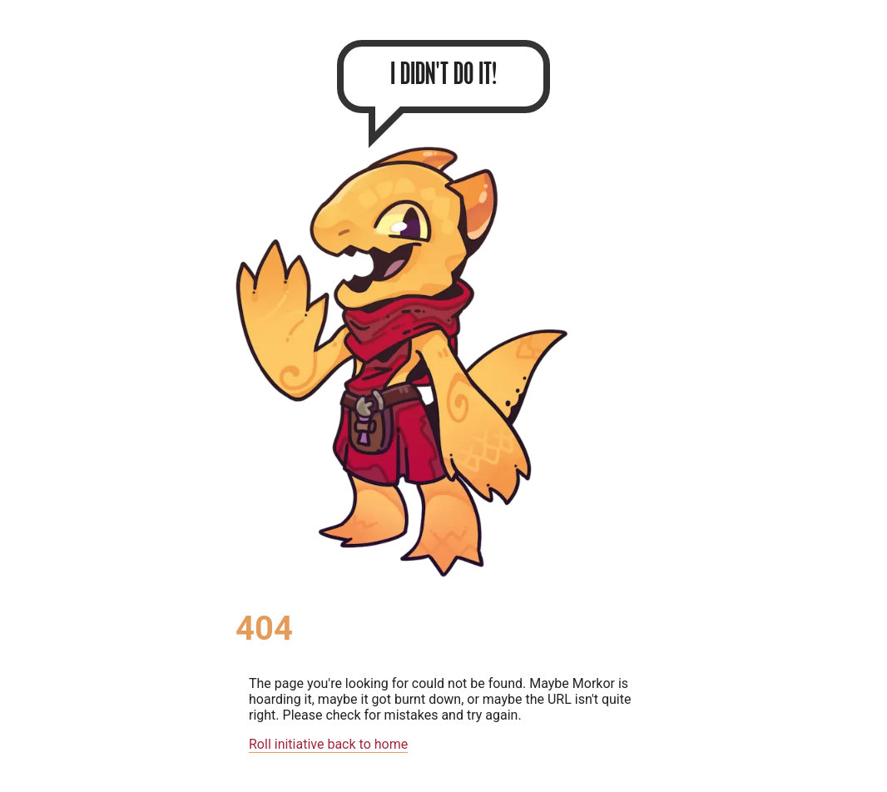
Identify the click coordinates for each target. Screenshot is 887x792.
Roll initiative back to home (328, 744)
